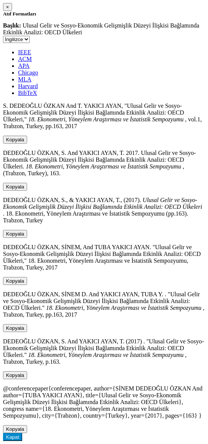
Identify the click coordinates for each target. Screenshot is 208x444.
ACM (25, 59)
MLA (25, 79)
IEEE (24, 52)
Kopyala (15, 139)
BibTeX (27, 93)
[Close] (7, 7)
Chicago (28, 72)
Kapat (12, 437)
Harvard (28, 86)
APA (24, 66)
